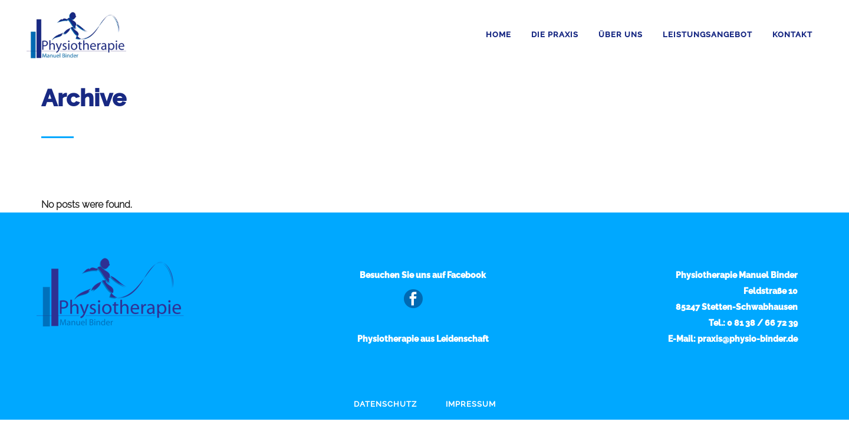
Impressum (471, 404)
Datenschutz (385, 404)
